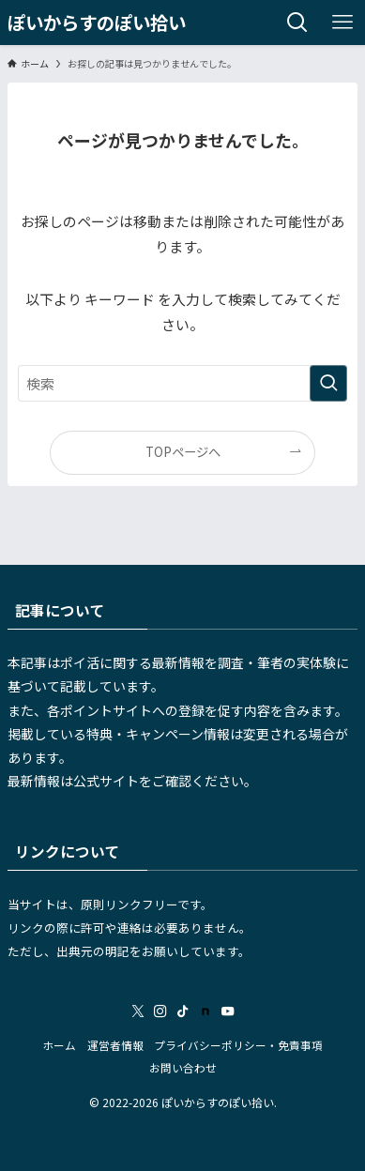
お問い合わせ (183, 1067)
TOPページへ (183, 452)
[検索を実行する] (328, 384)
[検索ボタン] (297, 22)
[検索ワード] (182, 384)
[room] (205, 1011)
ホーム (59, 1045)
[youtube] (228, 1011)
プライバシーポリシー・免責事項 (238, 1045)
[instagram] (160, 1011)
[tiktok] (183, 1011)
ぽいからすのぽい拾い (97, 22)
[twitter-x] (137, 1011)
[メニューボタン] (342, 22)
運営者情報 (115, 1045)
